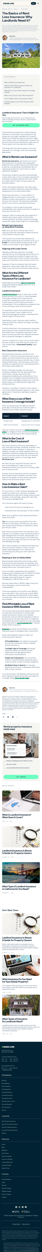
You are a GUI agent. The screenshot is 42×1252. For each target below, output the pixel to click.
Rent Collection (6, 1086)
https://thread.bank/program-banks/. (28, 1250)
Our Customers (6, 1107)
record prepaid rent (24, 623)
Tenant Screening (7, 1092)
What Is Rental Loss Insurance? (14, 82)
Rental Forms (6, 1168)
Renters (4, 1133)
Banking (4, 1080)
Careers (4, 1197)
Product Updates (7, 1156)
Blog (3, 1147)
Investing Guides (6, 1165)
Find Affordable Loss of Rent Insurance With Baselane (19, 102)
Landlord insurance (9, 294)
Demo (3, 1144)
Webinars (4, 1150)
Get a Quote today (22, 678)
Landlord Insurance (7, 1095)
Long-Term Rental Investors (10, 1130)
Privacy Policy (16, 1224)
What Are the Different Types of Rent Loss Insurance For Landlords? (18, 86)
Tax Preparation (6, 1089)
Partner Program (6, 1188)
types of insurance (28, 283)
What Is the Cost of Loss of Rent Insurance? (18, 95)
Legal (3, 1182)
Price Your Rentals (7, 1159)
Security (4, 1185)
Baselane (5, 629)
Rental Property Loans (8, 1101)
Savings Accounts (7, 1098)
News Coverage (6, 1194)
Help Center (5, 1153)
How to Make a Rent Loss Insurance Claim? (18, 98)
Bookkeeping (6, 1083)
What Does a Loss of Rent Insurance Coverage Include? (19, 91)
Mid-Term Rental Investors (9, 1127)
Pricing (4, 1110)
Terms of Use (25, 1224)
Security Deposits (7, 1104)
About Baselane (6, 1179)
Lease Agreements (7, 1162)
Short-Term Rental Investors (10, 1124)
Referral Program (6, 1191)
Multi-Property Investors (9, 1121)
